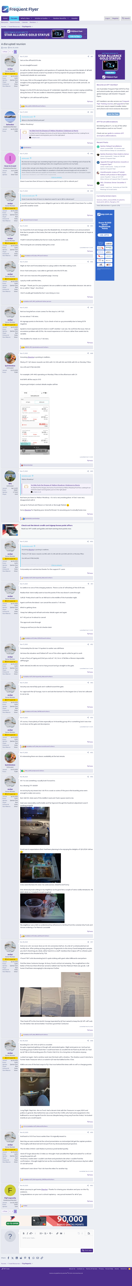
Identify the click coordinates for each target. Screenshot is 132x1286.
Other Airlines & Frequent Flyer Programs (114, 179)
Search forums (15, 22)
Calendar (25, 22)
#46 (91, 262)
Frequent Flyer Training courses (113, 102)
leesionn (99, 200)
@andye (31, 357)
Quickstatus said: (27, 116)
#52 (91, 644)
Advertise (124, 1269)
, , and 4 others (38, 638)
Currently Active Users (106, 196)
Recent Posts (102, 142)
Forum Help (109, 1269)
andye (5, 47)
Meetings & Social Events (108, 189)
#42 (91, 112)
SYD (118, 202)
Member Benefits (59, 18)
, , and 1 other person (37, 302)
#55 (91, 752)
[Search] (126, 18)
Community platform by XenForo (66, 1273)
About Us (72, 1269)
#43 (91, 154)
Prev (5, 51)
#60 (91, 1185)
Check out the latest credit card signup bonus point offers (46, 525)
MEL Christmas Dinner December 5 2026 (113, 184)
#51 (92, 584)
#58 (91, 1041)
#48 (91, 353)
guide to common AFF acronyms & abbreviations (110, 134)
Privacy (101, 1269)
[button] (31, 18)
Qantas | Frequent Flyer (108, 158)
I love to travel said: (28, 195)
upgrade (120, 103)
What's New (25, 18)
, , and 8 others (35, 1126)
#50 (91, 541)
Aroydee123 (120, 200)
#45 (91, 226)
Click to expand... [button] (56, 177)
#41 (92, 56)
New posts (4, 22)
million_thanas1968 (109, 200)
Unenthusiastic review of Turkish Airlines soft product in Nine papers (113, 173)
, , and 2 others (37, 578)
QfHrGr (107, 202)
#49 (91, 471)
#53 (91, 683)
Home (5, 18)
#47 (91, 307)
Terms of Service (91, 1269)
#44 (91, 191)
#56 (91, 777)
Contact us (80, 1269)
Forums (14, 18)
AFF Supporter (11, 74)
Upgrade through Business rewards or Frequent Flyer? (114, 163)
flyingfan (113, 202)
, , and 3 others (35, 106)
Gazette (74, 18)
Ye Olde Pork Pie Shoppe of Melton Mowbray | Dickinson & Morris (53, 130)
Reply (91, 101)
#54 (91, 718)
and (30, 220)
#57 (91, 942)
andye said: (25, 158)
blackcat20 (100, 202)
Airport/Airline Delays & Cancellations (113, 150)
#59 (91, 1132)
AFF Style (6, 1269)
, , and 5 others (41, 747)
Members (33, 22)
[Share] (88, 56)
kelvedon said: (26, 476)
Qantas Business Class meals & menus (114, 154)
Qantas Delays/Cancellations (111, 146)
